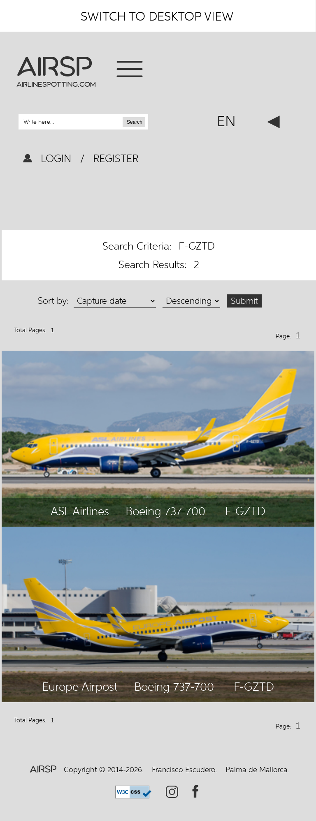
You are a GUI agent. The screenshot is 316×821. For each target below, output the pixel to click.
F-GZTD (245, 511)
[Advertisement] (158, 199)
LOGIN (57, 158)
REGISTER (114, 158)
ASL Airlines (80, 511)
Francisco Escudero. (184, 769)
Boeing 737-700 (165, 511)
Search (134, 122)
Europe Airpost (80, 687)
